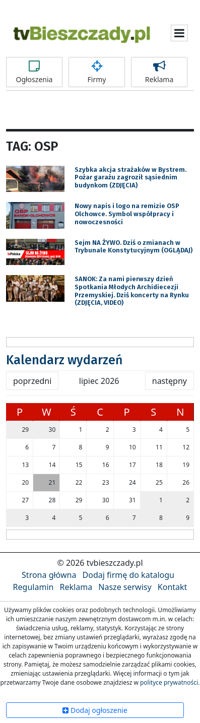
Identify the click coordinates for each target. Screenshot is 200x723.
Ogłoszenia (34, 72)
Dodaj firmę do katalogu (128, 574)
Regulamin (33, 587)
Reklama (159, 72)
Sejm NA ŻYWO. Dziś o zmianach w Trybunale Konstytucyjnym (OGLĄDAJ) (133, 246)
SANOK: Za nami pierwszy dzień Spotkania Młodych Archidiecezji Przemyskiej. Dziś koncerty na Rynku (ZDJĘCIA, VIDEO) (132, 290)
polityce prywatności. (169, 682)
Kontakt (172, 587)
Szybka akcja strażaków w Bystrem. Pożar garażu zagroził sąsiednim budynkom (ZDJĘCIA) (130, 177)
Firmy (97, 72)
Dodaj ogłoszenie (94, 710)
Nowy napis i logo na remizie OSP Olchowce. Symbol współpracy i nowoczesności (127, 213)
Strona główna (49, 574)
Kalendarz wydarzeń (64, 360)
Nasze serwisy (124, 587)
